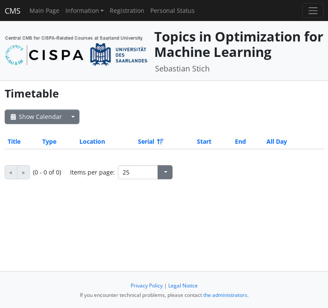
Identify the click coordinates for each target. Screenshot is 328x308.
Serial (150, 141)
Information (82, 10)
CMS (12, 11)
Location (92, 141)
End (240, 141)
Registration (127, 10)
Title (14, 141)
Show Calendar (35, 117)
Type (49, 141)
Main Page (44, 10)
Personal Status (172, 10)
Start (204, 141)
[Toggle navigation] (312, 10)
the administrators (225, 295)
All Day (276, 141)
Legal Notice (183, 285)
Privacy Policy (147, 285)
